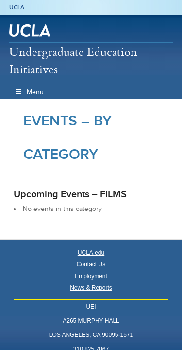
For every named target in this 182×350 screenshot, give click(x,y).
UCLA (16, 7)
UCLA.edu (91, 252)
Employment (91, 276)
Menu (29, 92)
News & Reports (91, 287)
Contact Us (91, 264)
